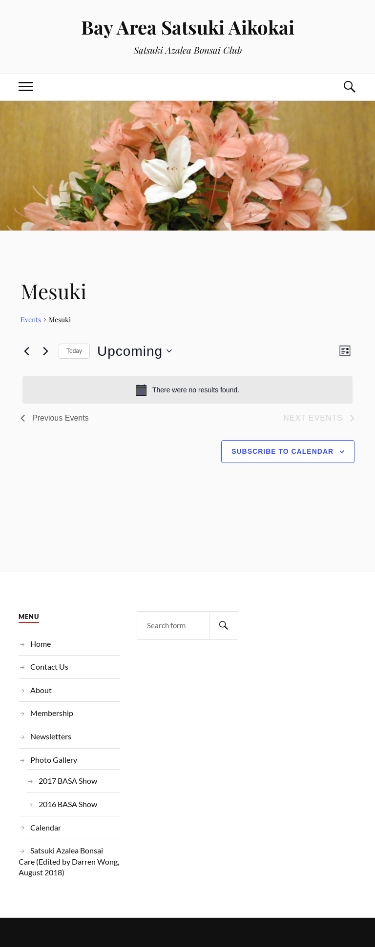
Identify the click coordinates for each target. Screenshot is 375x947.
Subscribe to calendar (282, 451)
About (41, 690)
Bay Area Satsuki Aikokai (187, 27)
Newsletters (50, 736)
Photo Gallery (53, 759)
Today (74, 351)
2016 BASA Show (68, 804)
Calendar (45, 827)
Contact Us (49, 666)
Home (40, 643)
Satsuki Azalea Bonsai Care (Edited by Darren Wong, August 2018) (69, 861)
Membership (51, 712)
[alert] (187, 390)
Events (31, 319)
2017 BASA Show (68, 780)
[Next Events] (45, 351)
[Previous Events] (26, 351)
